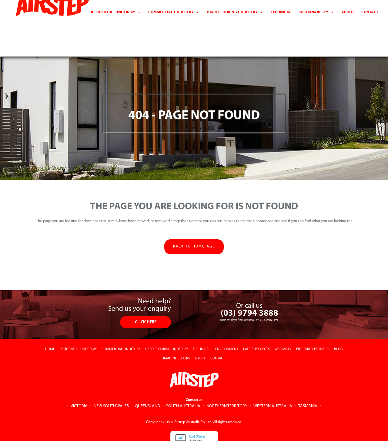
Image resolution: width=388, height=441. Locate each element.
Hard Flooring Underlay (232, 23)
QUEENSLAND (147, 383)
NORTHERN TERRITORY (226, 383)
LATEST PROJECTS (256, 326)
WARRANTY (283, 326)
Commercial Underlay (171, 23)
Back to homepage (194, 223)
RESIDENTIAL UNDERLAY (78, 326)
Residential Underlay (113, 23)
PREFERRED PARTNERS (312, 326)
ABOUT (200, 335)
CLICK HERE (145, 299)
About (347, 23)
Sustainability (313, 23)
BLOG (338, 326)
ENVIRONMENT (226, 326)
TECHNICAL (201, 326)
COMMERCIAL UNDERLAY (121, 326)
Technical (281, 23)
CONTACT (369, 23)
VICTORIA (79, 383)
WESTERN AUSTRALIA (272, 383)
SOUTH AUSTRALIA (183, 383)
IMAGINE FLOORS (176, 335)
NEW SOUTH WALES (111, 383)
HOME (50, 326)
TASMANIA (307, 383)
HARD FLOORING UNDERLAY (166, 326)
